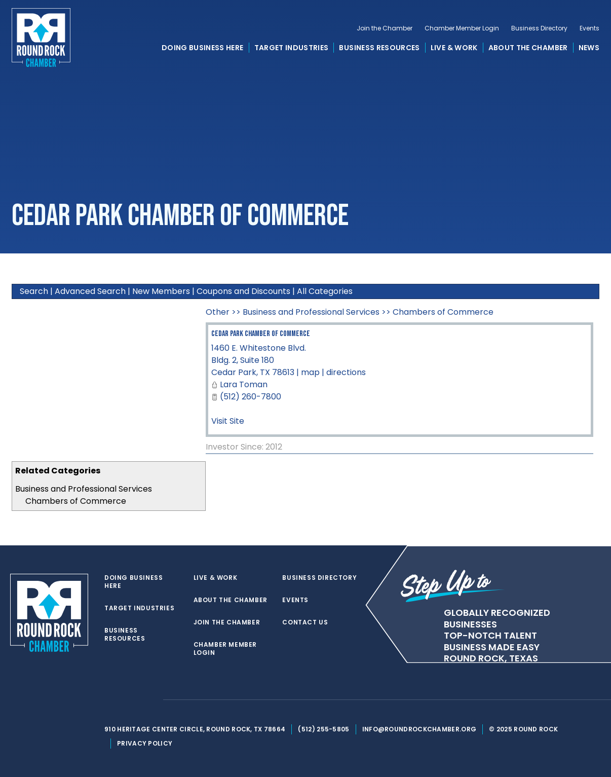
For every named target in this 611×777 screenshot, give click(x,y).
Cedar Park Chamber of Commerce (260, 334)
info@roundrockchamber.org (419, 729)
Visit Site (227, 421)
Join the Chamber (384, 28)
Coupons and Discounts (243, 291)
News (589, 48)
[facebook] (130, 700)
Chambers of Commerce (75, 501)
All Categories (325, 291)
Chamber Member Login (462, 28)
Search (34, 291)
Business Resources (379, 48)
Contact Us (305, 622)
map (310, 372)
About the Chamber (528, 48)
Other (218, 312)
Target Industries (291, 48)
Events (589, 28)
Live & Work (454, 48)
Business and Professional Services (83, 489)
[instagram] (150, 700)
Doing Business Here (203, 48)
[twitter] (109, 700)
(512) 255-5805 (323, 729)
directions (346, 372)
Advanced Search (90, 291)
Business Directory (539, 28)
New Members (161, 291)
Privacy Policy (144, 743)
